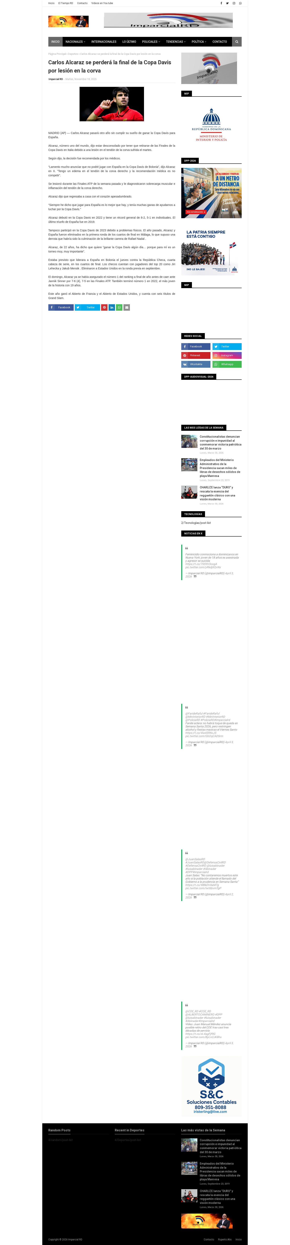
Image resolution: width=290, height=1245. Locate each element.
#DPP (189, 872)
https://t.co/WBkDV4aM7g (202, 885)
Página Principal (57, 54)
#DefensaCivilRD (195, 865)
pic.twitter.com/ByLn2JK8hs (203, 1037)
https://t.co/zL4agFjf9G (200, 1033)
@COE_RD (191, 1011)
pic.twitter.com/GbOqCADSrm (204, 736)
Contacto (82, 3)
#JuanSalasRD (194, 862)
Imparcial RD (56, 79)
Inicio (51, 3)
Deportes (73, 54)
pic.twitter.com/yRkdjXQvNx (203, 567)
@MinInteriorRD (195, 716)
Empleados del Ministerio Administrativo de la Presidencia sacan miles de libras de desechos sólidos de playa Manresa (220, 467)
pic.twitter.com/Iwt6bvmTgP (203, 888)
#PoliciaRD (207, 720)
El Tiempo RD (65, 3)
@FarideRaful (193, 713)
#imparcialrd (222, 720)
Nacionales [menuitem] (74, 41)
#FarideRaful (211, 713)
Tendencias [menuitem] (174, 41)
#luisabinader (193, 868)
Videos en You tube (102, 3)
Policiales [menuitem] (149, 41)
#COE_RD (205, 1011)
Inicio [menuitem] (55, 41)
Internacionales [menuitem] (103, 41)
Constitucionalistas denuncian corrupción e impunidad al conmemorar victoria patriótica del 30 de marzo (220, 442)
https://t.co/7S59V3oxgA (201, 564)
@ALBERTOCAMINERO (199, 1014)
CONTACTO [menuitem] (219, 41)
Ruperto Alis (225, 1239)
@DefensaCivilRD (215, 862)
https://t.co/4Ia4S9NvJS (200, 732)
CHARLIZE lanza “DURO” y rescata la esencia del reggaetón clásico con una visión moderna (217, 493)
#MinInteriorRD (215, 716)
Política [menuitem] (198, 41)
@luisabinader (216, 865)
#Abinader (209, 868)
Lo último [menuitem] (129, 41)
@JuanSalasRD (195, 859)
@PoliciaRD (192, 720)
